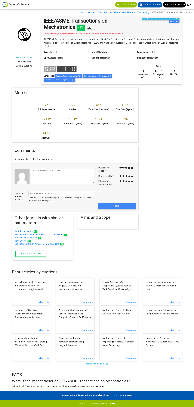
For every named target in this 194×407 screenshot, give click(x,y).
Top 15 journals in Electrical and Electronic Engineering (123, 12)
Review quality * (106, 176)
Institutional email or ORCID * (19, 198)
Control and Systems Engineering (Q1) (97, 76)
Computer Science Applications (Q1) (68, 76)
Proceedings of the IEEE (28, 237)
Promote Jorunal (177, 4)
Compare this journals (30, 254)
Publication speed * (103, 169)
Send (117, 206)
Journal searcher (87, 12)
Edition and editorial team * (105, 183)
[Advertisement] (162, 132)
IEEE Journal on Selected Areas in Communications (41, 234)
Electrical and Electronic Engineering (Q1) (59, 80)
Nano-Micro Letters (26, 231)
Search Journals (128, 4)
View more (44, 302)
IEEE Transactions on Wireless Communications (39, 244)
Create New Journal (152, 4)
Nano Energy (23, 241)
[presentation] (117, 195)
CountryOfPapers (107, 403)
